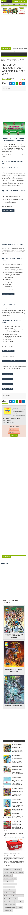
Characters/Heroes (8, 901)
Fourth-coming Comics (9, 904)
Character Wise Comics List (10, 898)
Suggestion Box (7, 910)
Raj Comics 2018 (7, 384)
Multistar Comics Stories (9, 884)
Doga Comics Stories (9, 887)
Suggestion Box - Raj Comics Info (13, 834)
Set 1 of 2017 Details (8, 210)
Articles (6, 872)
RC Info (20, 907)
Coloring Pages (19, 901)
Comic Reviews (7, 869)
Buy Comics (19, 895)
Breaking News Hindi (9, 895)
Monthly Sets (17, 869)
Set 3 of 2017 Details (8, 350)
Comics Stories (7, 875)
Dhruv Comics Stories (9, 890)
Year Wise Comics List (6, 79)
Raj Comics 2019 (7, 388)
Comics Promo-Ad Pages (10, 878)
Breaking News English (9, 892)
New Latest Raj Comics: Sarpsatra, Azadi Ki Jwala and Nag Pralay (20, 50)
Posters (21, 872)
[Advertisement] (14, 31)
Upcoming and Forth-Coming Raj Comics (13, 360)
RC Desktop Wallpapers (9, 907)
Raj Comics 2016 (7, 379)
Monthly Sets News (8, 881)
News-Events (13, 872)
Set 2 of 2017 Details (8, 294)
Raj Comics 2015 (7, 374)
